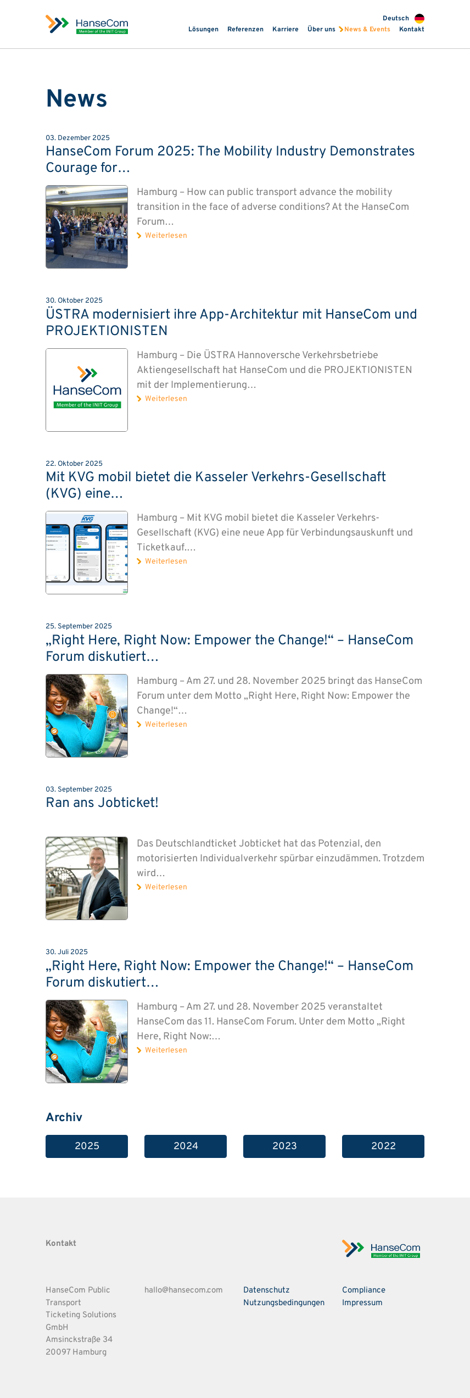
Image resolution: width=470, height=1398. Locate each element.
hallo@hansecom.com (183, 1290)
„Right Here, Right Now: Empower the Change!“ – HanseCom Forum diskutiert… (229, 649)
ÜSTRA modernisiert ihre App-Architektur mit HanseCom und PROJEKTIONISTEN (231, 324)
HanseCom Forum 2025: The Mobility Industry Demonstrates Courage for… (230, 160)
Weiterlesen (166, 236)
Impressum (362, 1303)
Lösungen (203, 29)
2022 (383, 1146)
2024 (186, 1146)
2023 (284, 1146)
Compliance (363, 1290)
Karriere (285, 29)
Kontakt (411, 29)
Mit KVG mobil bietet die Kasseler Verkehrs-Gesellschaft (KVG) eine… (216, 486)
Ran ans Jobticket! (102, 803)
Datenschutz (266, 1290)
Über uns (321, 29)
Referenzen (245, 29)
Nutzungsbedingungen (283, 1303)
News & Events (367, 29)
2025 (87, 1146)
